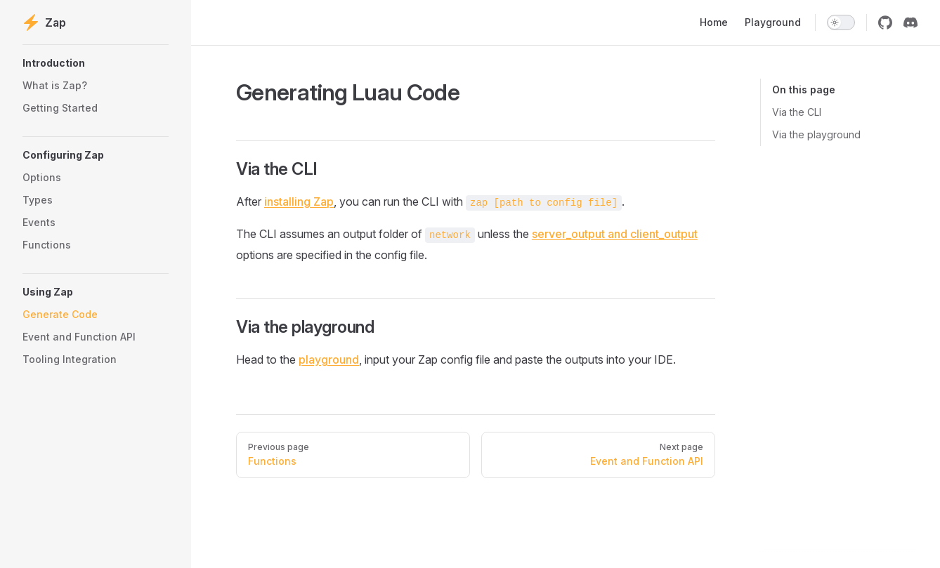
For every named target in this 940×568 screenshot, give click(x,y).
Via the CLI (796, 112)
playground (329, 359)
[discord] (910, 22)
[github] (885, 22)
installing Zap (299, 201)
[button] (95, 63)
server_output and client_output (615, 234)
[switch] (841, 22)
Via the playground (816, 134)
